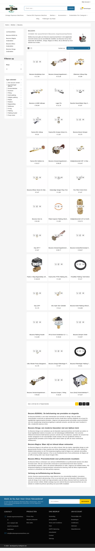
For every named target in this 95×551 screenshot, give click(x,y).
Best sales (30, 525)
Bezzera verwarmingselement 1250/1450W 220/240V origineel (68, 74)
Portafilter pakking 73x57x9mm (80, 278)
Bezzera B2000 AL (11, 35)
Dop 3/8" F (37, 249)
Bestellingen (75, 521)
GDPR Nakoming (54, 531)
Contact (51, 537)
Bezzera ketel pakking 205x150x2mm (81, 307)
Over (50, 528)
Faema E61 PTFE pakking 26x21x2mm (60, 278)
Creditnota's (74, 525)
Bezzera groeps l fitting (58, 394)
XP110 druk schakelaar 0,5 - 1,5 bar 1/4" (61, 336)
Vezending (52, 518)
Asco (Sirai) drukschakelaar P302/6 (81, 394)
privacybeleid (53, 521)
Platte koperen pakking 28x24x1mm (60, 220)
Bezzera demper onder (80, 336)
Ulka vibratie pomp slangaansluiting (38, 365)
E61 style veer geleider (58, 307)
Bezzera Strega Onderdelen (11, 50)
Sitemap (51, 540)
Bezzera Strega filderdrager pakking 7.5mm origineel (65, 365)
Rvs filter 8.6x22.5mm (80, 190)
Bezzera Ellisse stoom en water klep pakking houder (43, 190)
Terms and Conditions (55, 525)
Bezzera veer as (37, 220)
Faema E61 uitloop (37, 132)
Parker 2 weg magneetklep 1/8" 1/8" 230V (39, 278)
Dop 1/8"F (37, 307)
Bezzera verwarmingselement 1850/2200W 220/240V (65, 161)
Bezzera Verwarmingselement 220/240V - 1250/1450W (43, 394)
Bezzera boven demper (80, 132)
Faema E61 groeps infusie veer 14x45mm (61, 132)
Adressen (74, 528)
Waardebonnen (75, 531)
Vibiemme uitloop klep (80, 74)
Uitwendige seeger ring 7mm (59, 190)
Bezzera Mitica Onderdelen (10, 45)
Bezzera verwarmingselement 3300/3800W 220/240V (65, 249)
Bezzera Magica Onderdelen (11, 39)
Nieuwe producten (32, 521)
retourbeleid (52, 534)
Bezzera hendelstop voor (37, 74)
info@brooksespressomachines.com (18, 535)
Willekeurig (78, 48)
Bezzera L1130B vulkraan (37, 103)
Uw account (76, 514)
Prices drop (30, 518)
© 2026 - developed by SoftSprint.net (15, 548)
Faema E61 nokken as (37, 161)
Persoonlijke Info (76, 518)
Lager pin (59, 103)
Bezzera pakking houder (37, 336)
